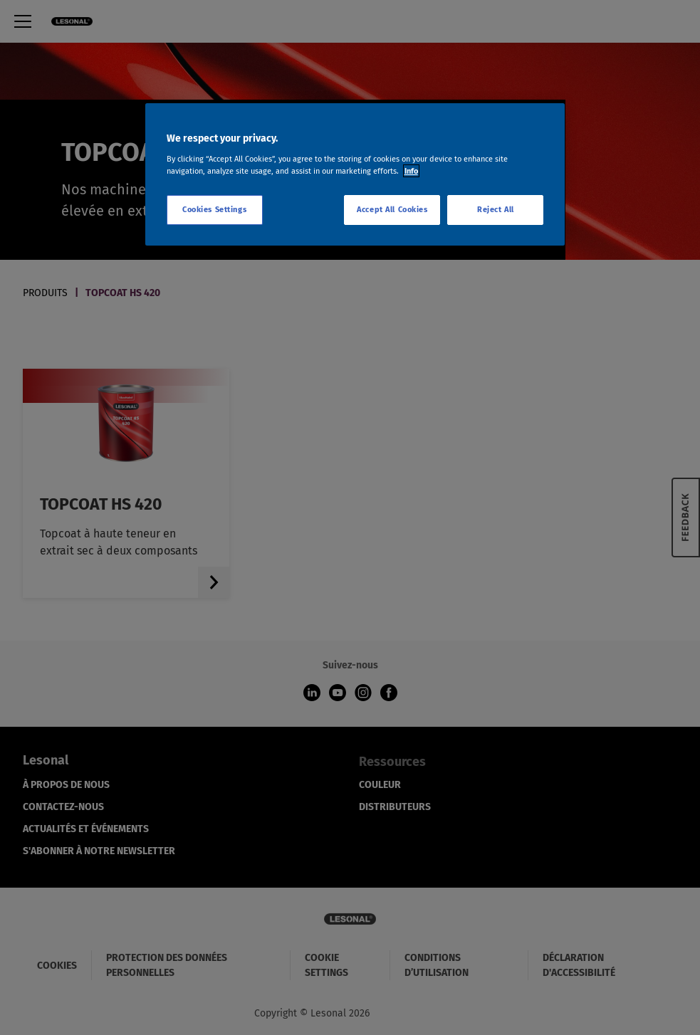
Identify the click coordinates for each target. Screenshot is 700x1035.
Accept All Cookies (392, 209)
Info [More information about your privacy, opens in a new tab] (411, 171)
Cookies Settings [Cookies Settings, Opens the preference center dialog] (214, 209)
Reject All (495, 209)
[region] (355, 174)
